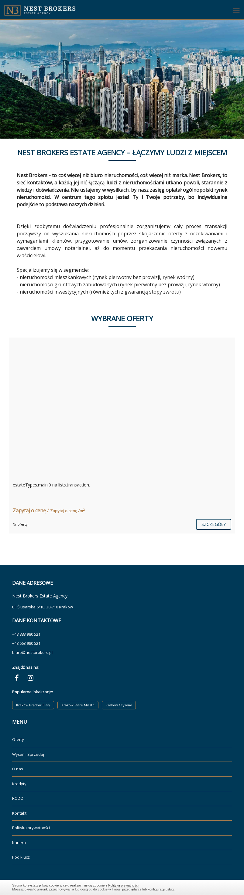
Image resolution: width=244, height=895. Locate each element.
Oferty (18, 739)
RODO (17, 798)
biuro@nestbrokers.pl (32, 652)
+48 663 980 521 (26, 643)
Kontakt (19, 813)
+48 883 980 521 (26, 634)
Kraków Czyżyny (119, 705)
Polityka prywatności (31, 827)
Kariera (19, 842)
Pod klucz (21, 857)
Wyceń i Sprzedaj (28, 754)
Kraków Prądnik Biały (33, 705)
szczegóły (213, 524)
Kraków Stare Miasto (78, 705)
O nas (17, 769)
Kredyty (19, 783)
